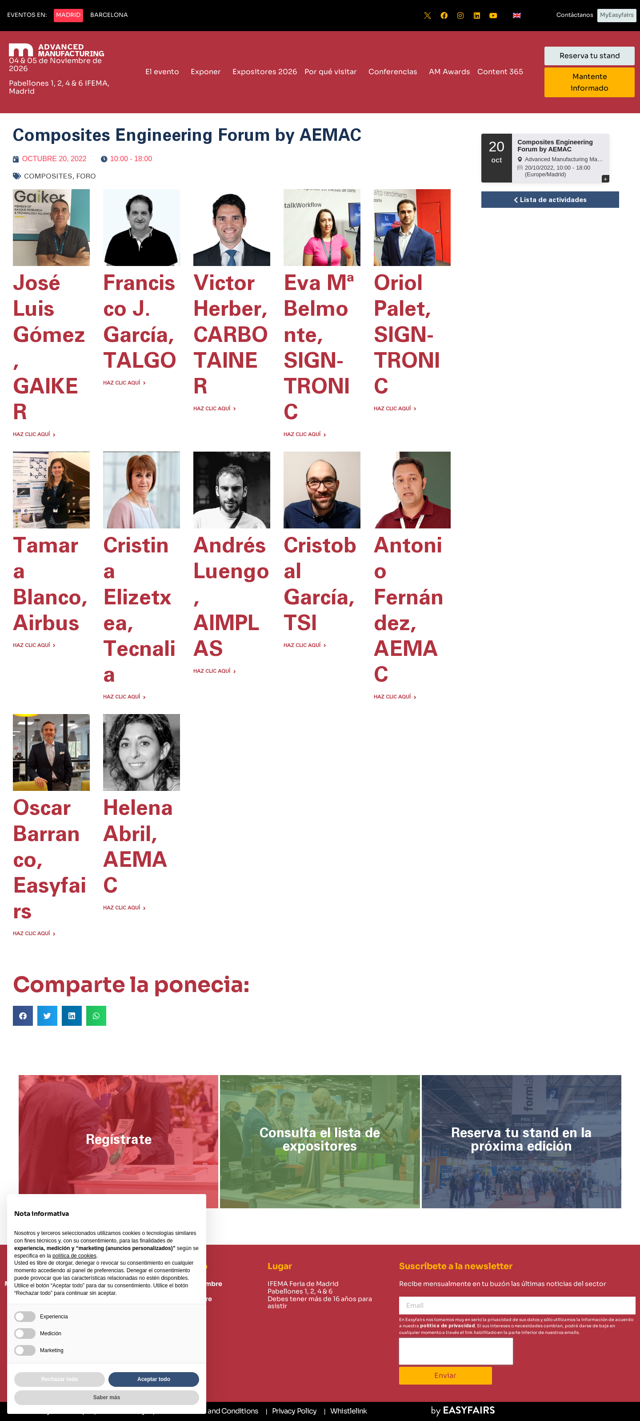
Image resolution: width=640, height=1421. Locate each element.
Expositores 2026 (264, 71)
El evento (164, 71)
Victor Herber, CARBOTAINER (230, 335)
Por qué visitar (332, 71)
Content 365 (502, 71)
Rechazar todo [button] (59, 1379)
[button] (26, 15)
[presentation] (456, 1351)
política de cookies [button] (74, 1256)
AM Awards (449, 71)
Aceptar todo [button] (153, 1379)
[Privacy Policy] (291, 1411)
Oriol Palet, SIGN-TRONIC (407, 335)
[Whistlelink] (345, 1411)
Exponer (208, 71)
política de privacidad (447, 1325)
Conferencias (395, 71)
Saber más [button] (106, 1397)
